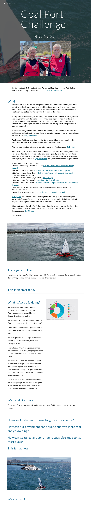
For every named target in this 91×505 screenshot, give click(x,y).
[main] (45, 24)
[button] (81, 290)
